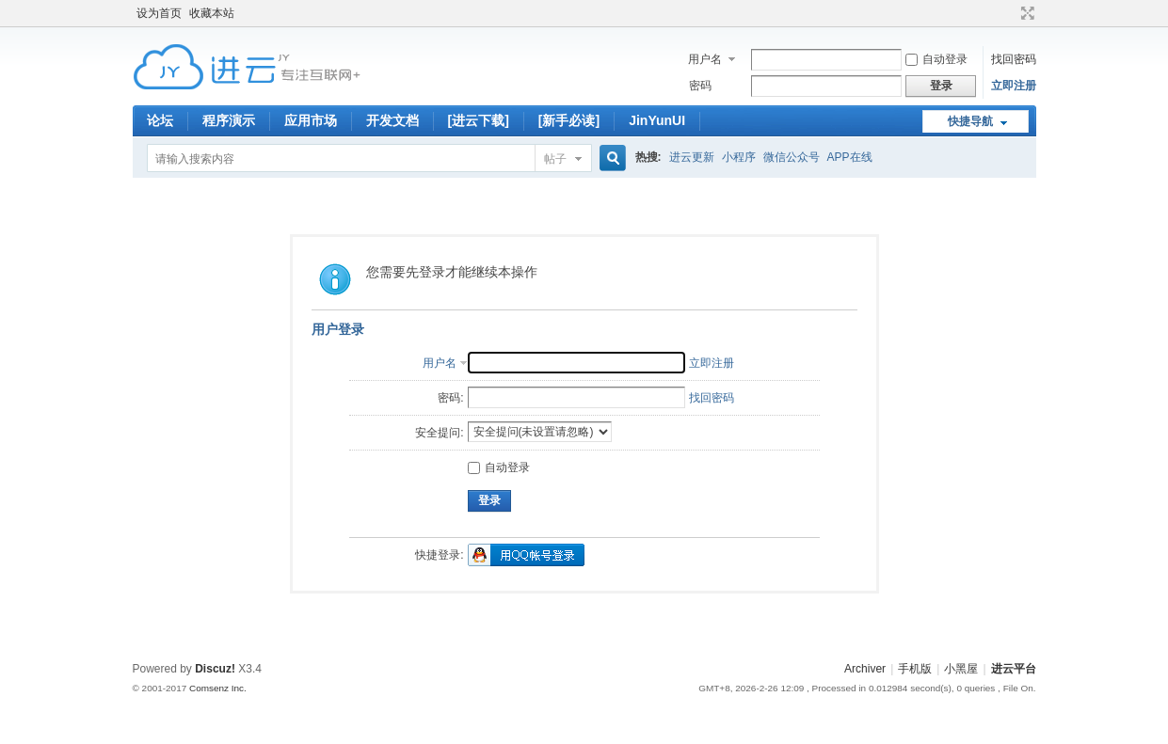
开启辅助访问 (1010, 13)
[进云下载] (478, 120)
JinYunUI (657, 120)
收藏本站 (211, 13)
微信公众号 (791, 157)
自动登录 (936, 59)
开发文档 (392, 120)
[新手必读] (569, 120)
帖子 (555, 159)
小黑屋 (961, 668)
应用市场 (310, 120)
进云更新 (691, 157)
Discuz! (215, 668)
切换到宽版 (1025, 13)
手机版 (915, 668)
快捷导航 (970, 121)
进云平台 (1013, 668)
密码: (450, 397)
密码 (700, 85)
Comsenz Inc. (218, 688)
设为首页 (159, 13)
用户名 (705, 59)
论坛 (160, 120)
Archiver (865, 668)
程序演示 (228, 120)
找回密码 (1013, 59)
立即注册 (1013, 85)
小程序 (739, 157)
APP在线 (849, 157)
